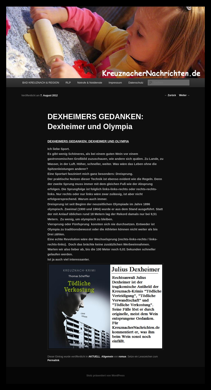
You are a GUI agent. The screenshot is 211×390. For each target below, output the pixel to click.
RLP (68, 82)
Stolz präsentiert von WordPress (105, 375)
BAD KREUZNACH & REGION (40, 82)
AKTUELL (94, 356)
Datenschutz (135, 82)
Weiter (184, 95)
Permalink (53, 360)
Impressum (115, 82)
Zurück (170, 95)
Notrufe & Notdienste (89, 82)
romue (122, 356)
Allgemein (107, 356)
